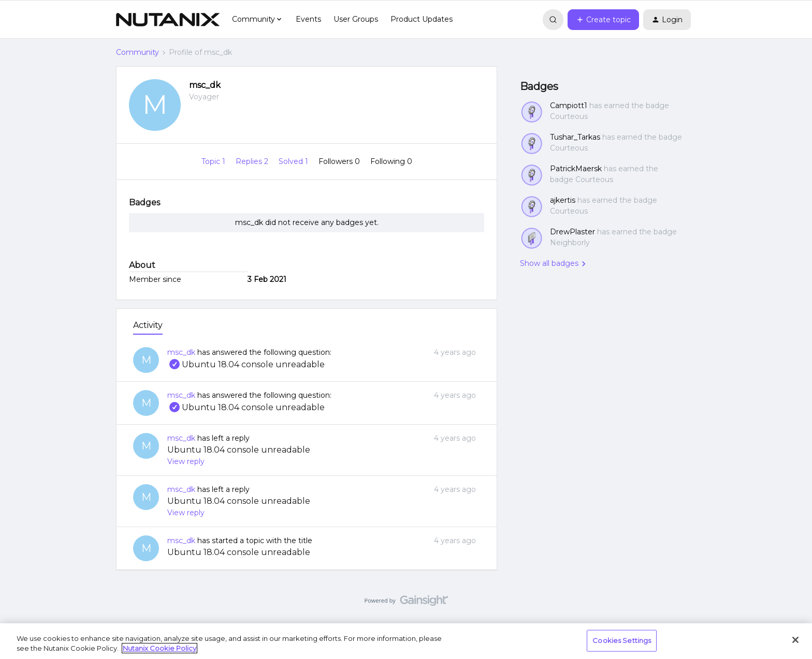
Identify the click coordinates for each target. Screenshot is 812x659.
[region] (406, 641)
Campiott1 (568, 105)
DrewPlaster (572, 231)
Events (308, 19)
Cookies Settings (621, 640)
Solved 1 (294, 161)
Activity (148, 325)
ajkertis (562, 200)
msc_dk (205, 85)
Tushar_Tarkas (575, 137)
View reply (186, 461)
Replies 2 (253, 161)
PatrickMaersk (576, 168)
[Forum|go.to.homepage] (168, 19)
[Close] (795, 639)
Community (137, 52)
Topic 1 (214, 161)
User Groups (356, 19)
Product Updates (421, 19)
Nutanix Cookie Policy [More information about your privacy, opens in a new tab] (159, 648)
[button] (603, 19)
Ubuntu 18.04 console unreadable (246, 364)
